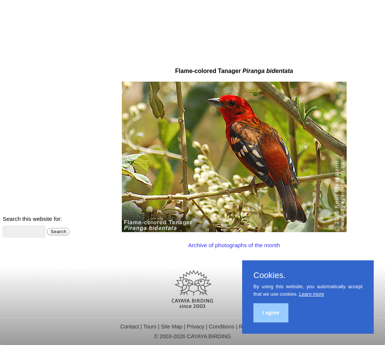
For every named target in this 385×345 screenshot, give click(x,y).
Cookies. (269, 275)
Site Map (171, 327)
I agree (270, 313)
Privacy (196, 327)
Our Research (22, 125)
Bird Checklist (21, 165)
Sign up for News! (27, 205)
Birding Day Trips (26, 84)
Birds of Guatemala (29, 155)
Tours (149, 327)
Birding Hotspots (25, 104)
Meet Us (14, 195)
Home (11, 64)
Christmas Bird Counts (33, 135)
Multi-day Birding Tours (33, 74)
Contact (13, 144)
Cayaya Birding (30, 26)
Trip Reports (19, 114)
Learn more (311, 294)
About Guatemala (26, 185)
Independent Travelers (33, 94)
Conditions (221, 327)
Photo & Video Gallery (32, 175)
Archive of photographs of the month (234, 245)
